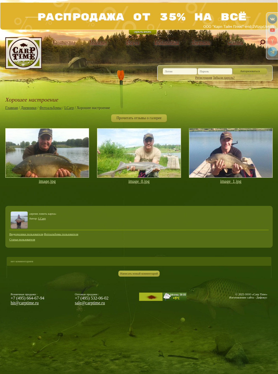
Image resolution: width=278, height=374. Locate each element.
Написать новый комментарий (139, 273)
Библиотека (166, 42)
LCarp (69, 108)
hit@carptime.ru (25, 303)
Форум (132, 42)
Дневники (201, 42)
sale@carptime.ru (90, 303)
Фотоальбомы (50, 108)
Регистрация (203, 78)
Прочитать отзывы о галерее (139, 118)
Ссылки (235, 42)
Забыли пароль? (224, 78)
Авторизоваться (250, 71)
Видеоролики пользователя (26, 234)
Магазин (98, 42)
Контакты (64, 42)
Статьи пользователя (22, 239)
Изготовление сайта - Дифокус (248, 297)
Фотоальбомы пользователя (61, 234)
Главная (11, 108)
